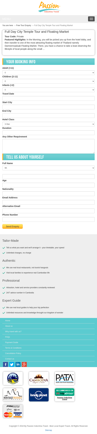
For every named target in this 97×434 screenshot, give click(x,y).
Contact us (9, 359)
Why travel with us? (13, 331)
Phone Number (10, 214)
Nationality (8, 189)
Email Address (10, 197)
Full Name (7, 163)
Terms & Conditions (13, 348)
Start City (7, 102)
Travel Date (8, 93)
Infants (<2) (8, 85)
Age (4, 180)
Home (7, 321)
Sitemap (48, 430)
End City (6, 111)
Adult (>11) (8, 68)
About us (9, 326)
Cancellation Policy (13, 353)
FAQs (7, 337)
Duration (6, 128)
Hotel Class (8, 119)
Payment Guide (11, 342)
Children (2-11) (10, 76)
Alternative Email (11, 206)
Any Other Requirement (14, 136)
